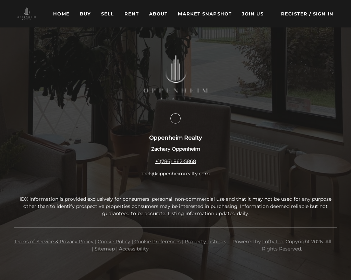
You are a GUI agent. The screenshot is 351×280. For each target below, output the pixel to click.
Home (61, 13)
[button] (26, 14)
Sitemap (105, 249)
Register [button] (294, 13)
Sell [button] (107, 13)
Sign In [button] (323, 13)
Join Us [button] (253, 13)
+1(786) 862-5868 (175, 161)
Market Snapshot (205, 13)
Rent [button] (131, 13)
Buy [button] (85, 13)
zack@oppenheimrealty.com (175, 174)
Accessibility (134, 249)
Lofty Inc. (273, 241)
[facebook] (175, 118)
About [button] (158, 13)
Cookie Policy (114, 241)
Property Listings (205, 241)
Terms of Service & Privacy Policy (54, 241)
